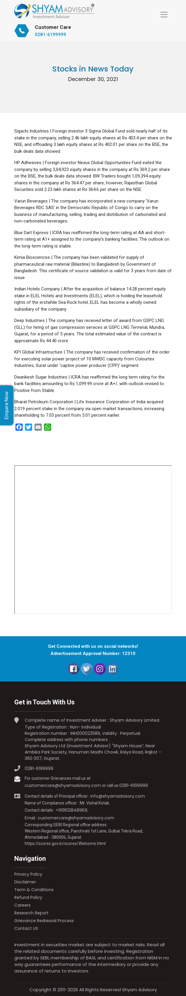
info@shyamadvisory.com (117, 796)
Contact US (26, 928)
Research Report (31, 913)
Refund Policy (28, 897)
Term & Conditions (34, 890)
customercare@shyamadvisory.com (63, 785)
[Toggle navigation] (164, 14)
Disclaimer (25, 882)
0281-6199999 (50, 34)
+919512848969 (71, 810)
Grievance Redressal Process (44, 921)
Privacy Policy (28, 874)
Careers (22, 905)
